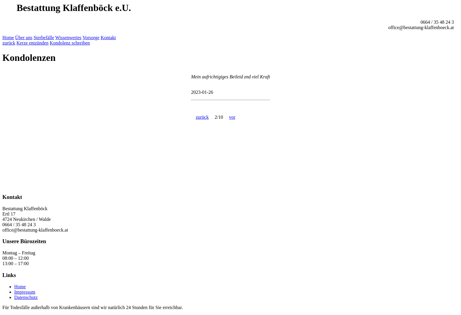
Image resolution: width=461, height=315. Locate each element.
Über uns (23, 37)
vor (232, 117)
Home (8, 37)
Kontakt (108, 37)
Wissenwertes (68, 37)
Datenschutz (26, 297)
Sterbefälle (44, 37)
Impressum (24, 292)
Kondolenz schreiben (70, 42)
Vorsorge (90, 37)
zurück (8, 42)
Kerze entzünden (33, 42)
